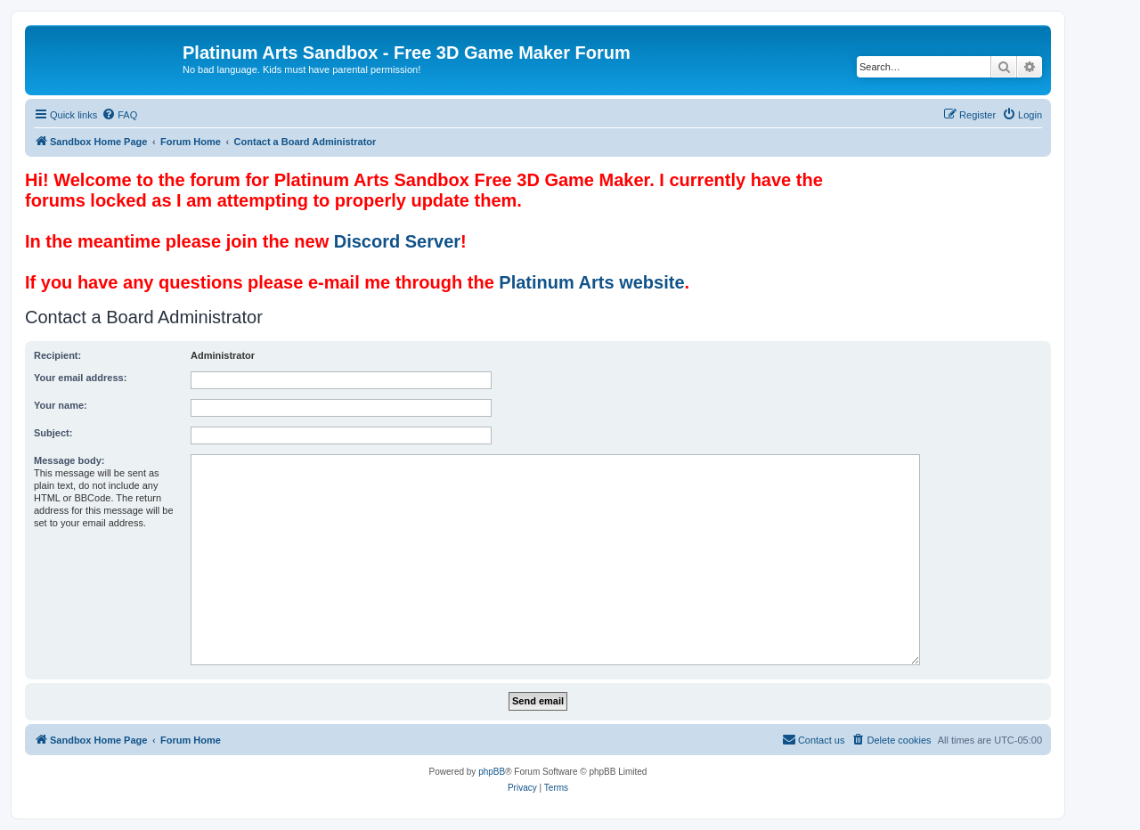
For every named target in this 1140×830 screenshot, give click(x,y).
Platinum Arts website (591, 282)
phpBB (491, 772)
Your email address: (80, 377)
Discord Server (397, 241)
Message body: (69, 460)
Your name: (60, 405)
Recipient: (57, 355)
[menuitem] (119, 115)
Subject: (53, 432)
